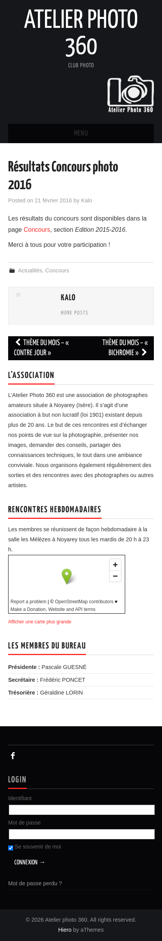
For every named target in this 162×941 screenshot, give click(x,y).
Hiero (64, 930)
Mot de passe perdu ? (35, 883)
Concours (37, 229)
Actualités (30, 270)
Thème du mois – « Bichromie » (125, 348)
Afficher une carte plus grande (39, 621)
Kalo (86, 200)
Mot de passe (24, 823)
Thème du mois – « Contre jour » (41, 348)
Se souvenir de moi (34, 846)
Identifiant (20, 798)
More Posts (74, 313)
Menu (81, 133)
